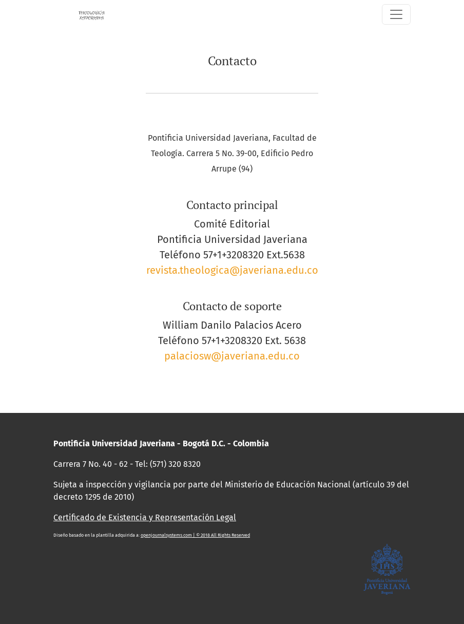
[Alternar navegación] (396, 14)
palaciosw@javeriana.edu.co (232, 356)
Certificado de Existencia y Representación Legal (144, 517)
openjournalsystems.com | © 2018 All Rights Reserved (195, 535)
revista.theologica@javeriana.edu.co (232, 270)
